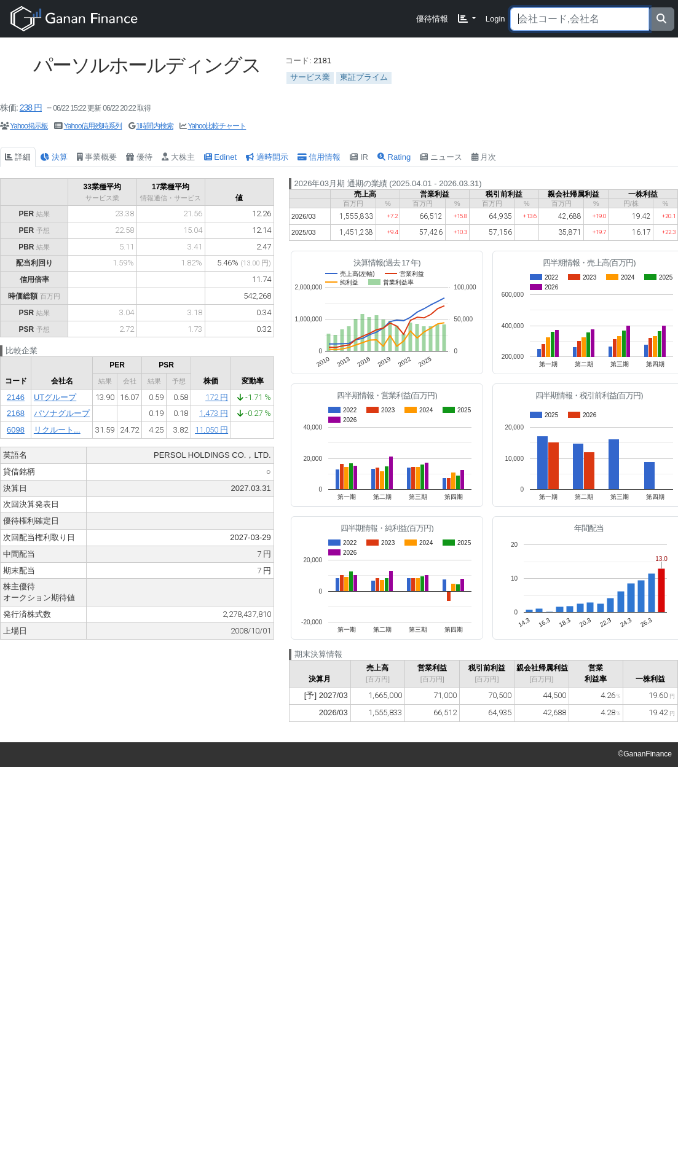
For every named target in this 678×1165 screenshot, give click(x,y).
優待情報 (432, 18)
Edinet (220, 157)
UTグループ (55, 397)
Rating (394, 157)
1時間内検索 (154, 126)
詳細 (18, 157)
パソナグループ (62, 413)
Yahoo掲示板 (29, 126)
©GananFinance (645, 754)
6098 (16, 429)
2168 (16, 413)
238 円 (31, 107)
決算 (54, 157)
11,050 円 (211, 429)
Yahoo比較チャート (217, 126)
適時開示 (267, 157)
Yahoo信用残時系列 (93, 126)
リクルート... (57, 429)
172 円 (216, 397)
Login (495, 18)
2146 (16, 397)
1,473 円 (213, 413)
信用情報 (319, 157)
